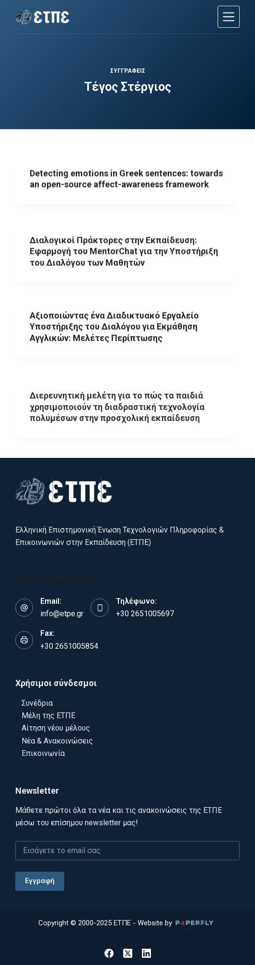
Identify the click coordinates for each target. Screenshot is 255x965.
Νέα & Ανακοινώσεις (57, 740)
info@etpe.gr (61, 613)
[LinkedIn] (146, 953)
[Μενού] (229, 17)
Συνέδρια (37, 703)
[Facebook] (109, 953)
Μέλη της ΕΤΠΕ (48, 715)
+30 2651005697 (145, 613)
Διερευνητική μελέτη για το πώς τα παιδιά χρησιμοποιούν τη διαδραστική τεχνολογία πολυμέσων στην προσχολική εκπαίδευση (117, 413)
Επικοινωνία (43, 753)
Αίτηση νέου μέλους (56, 727)
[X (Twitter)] (127, 953)
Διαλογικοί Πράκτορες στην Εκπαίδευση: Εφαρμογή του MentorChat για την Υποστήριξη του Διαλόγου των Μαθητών (124, 253)
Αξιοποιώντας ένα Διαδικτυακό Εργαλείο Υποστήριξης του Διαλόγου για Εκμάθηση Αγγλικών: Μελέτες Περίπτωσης (114, 327)
